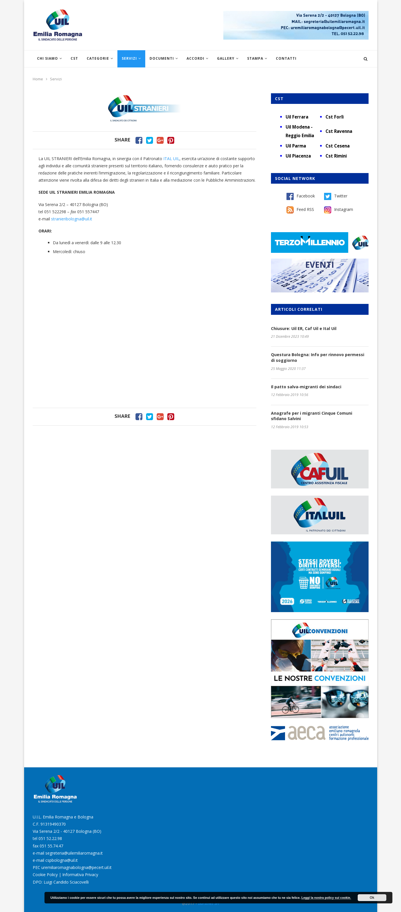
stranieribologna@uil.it (72, 219)
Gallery (226, 58)
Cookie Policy (45, 874)
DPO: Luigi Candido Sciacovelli (61, 882)
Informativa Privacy (80, 874)
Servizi (129, 58)
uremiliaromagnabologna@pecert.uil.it (76, 867)
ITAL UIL (171, 158)
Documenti (162, 58)
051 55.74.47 (51, 846)
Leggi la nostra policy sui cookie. (326, 897)
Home (38, 79)
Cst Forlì (335, 117)
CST (74, 58)
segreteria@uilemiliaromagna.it (74, 853)
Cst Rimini (336, 156)
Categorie (98, 58)
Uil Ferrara (297, 117)
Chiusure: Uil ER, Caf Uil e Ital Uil (303, 328)
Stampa (255, 58)
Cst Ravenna (339, 131)
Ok (372, 898)
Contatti (286, 58)
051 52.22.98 (50, 838)
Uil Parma (296, 146)
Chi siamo (47, 58)
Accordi (195, 58)
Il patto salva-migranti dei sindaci (306, 386)
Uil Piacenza (298, 156)
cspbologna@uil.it (61, 860)
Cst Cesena (338, 146)
